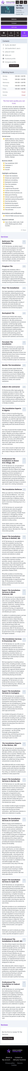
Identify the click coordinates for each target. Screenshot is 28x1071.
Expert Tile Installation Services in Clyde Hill (11, 881)
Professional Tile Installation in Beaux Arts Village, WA (10, 461)
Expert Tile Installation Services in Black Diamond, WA (11, 592)
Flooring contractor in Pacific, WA (20, 12)
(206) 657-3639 (9, 52)
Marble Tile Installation (11, 365)
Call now (14, 27)
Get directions (14, 65)
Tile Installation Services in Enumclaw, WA (12, 640)
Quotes (24, 34)
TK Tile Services (20, 6)
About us (9, 1057)
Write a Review (8, 1038)
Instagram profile (10, 62)
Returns (20, 1063)
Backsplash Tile (8, 313)
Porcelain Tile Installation (7, 343)
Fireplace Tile (7, 266)
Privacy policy (10, 1063)
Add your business (19, 1060)
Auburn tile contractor (11, 387)
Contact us (18, 1057)
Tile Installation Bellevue (12, 489)
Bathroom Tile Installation (7, 242)
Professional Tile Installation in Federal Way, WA (11, 984)
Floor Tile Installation (10, 288)
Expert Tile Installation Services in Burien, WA (11, 780)
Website (14, 19)
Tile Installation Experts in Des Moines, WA (11, 744)
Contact (14, 23)
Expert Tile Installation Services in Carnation (11, 819)
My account (6, 1060)
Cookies (14, 1065)
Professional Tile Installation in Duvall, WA (12, 940)
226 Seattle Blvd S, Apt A (12, 48)
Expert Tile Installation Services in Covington (11, 692)
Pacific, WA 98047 (10, 45)
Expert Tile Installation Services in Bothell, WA (11, 537)
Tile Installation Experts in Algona (11, 409)
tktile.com (8, 55)
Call (18, 34)
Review (11, 34)
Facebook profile (10, 58)
